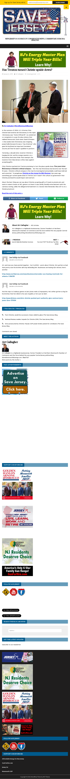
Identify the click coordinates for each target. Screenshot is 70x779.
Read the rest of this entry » (12, 193)
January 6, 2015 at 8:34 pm (16, 260)
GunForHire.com (7, 763)
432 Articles (35, 225)
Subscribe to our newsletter (11, 644)
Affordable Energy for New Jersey (13, 759)
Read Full (25, 357)
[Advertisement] (17, 429)
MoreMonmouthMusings (24, 126)
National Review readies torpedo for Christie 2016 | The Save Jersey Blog (29, 319)
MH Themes (46, 777)
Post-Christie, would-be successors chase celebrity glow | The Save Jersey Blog (31, 315)
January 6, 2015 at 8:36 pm (16, 286)
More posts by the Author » (11, 360)
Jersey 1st (5, 767)
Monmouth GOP (7, 771)
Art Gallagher (20, 74)
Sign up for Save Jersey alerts (14, 2)
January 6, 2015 (8, 74)
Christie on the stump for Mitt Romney (37, 173)
